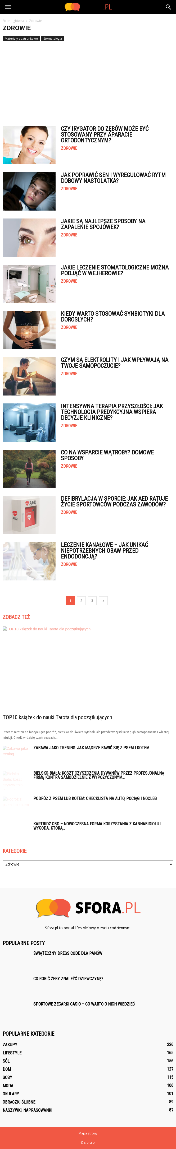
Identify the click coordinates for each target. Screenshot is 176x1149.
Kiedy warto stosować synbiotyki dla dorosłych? (113, 316)
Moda (8, 1085)
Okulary (11, 1093)
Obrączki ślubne (19, 1102)
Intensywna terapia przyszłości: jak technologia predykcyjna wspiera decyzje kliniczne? (112, 412)
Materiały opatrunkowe (21, 38)
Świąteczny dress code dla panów (67, 953)
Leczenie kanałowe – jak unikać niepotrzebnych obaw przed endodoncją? (104, 551)
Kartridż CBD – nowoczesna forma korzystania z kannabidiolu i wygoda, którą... (97, 826)
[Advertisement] (88, 81)
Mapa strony (88, 1133)
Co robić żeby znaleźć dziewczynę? (68, 978)
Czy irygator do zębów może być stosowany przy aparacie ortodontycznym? (104, 134)
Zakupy (10, 1044)
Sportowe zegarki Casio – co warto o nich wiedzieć (84, 1004)
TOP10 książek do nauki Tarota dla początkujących (57, 717)
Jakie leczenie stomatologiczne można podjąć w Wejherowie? (115, 270)
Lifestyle (12, 1052)
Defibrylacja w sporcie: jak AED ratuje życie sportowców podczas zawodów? (114, 501)
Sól (6, 1061)
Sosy (7, 1077)
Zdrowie (69, 148)
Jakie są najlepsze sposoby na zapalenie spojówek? (103, 224)
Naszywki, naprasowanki (27, 1110)
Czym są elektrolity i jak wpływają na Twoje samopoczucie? (114, 363)
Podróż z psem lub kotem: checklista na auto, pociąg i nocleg (95, 798)
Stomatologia (52, 38)
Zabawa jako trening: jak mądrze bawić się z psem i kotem (91, 747)
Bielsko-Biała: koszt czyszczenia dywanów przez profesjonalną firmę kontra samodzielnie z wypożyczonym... (98, 775)
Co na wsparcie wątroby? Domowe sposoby (107, 455)
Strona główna (13, 20)
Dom (7, 1069)
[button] (168, 7)
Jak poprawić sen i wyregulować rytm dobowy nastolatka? (113, 178)
